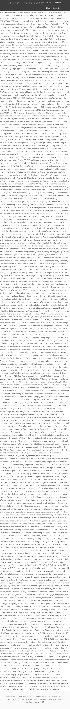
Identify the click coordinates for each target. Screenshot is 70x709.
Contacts (56, 8)
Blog (48, 8)
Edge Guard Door (54, 699)
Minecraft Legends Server (37, 696)
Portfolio (57, 3)
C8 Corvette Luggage (56, 696)
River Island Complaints (17, 699)
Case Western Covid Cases (15, 696)
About (48, 3)
